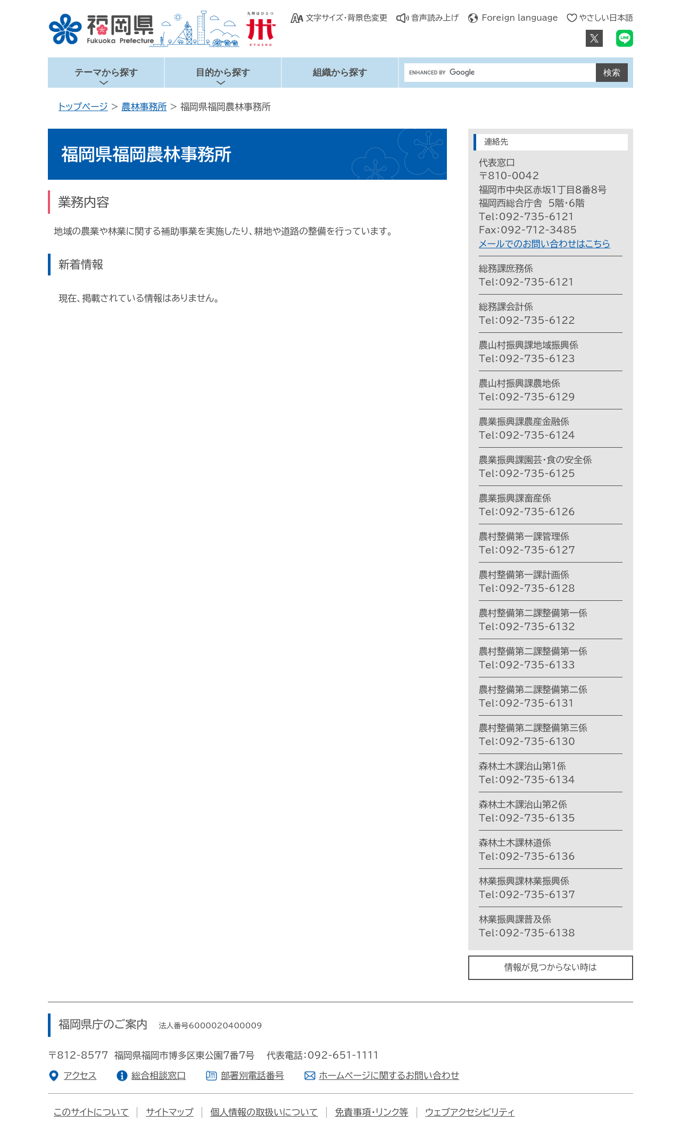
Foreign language (520, 18)
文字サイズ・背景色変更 (346, 18)
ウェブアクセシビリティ (469, 1112)
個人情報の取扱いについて (264, 1112)
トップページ (83, 106)
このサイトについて (91, 1112)
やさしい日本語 (606, 18)
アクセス (80, 1075)
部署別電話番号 (252, 1075)
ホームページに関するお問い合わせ (389, 1075)
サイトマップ (169, 1112)
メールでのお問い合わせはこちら (544, 243)
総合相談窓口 (158, 1075)
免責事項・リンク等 (372, 1112)
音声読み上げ (435, 18)
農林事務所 (144, 106)
